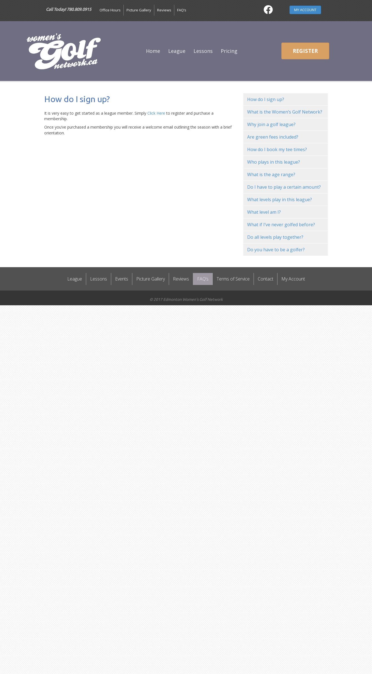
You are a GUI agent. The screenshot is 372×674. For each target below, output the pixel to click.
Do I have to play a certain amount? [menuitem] (284, 187)
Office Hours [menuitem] (110, 10)
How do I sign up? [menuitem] (265, 99)
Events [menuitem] (121, 279)
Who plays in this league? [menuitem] (273, 162)
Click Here (156, 113)
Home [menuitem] (153, 51)
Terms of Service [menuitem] (233, 279)
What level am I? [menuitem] (264, 212)
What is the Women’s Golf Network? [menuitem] (284, 112)
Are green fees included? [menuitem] (272, 137)
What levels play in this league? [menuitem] (279, 199)
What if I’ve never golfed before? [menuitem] (281, 225)
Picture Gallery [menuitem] (139, 10)
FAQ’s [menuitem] (181, 10)
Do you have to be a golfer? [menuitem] (276, 250)
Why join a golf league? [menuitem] (271, 124)
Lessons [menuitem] (203, 51)
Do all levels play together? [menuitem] (275, 237)
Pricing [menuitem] (229, 51)
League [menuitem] (176, 51)
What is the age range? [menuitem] (271, 174)
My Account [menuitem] (293, 279)
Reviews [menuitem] (164, 10)
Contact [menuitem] (265, 279)
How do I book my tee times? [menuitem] (277, 149)
